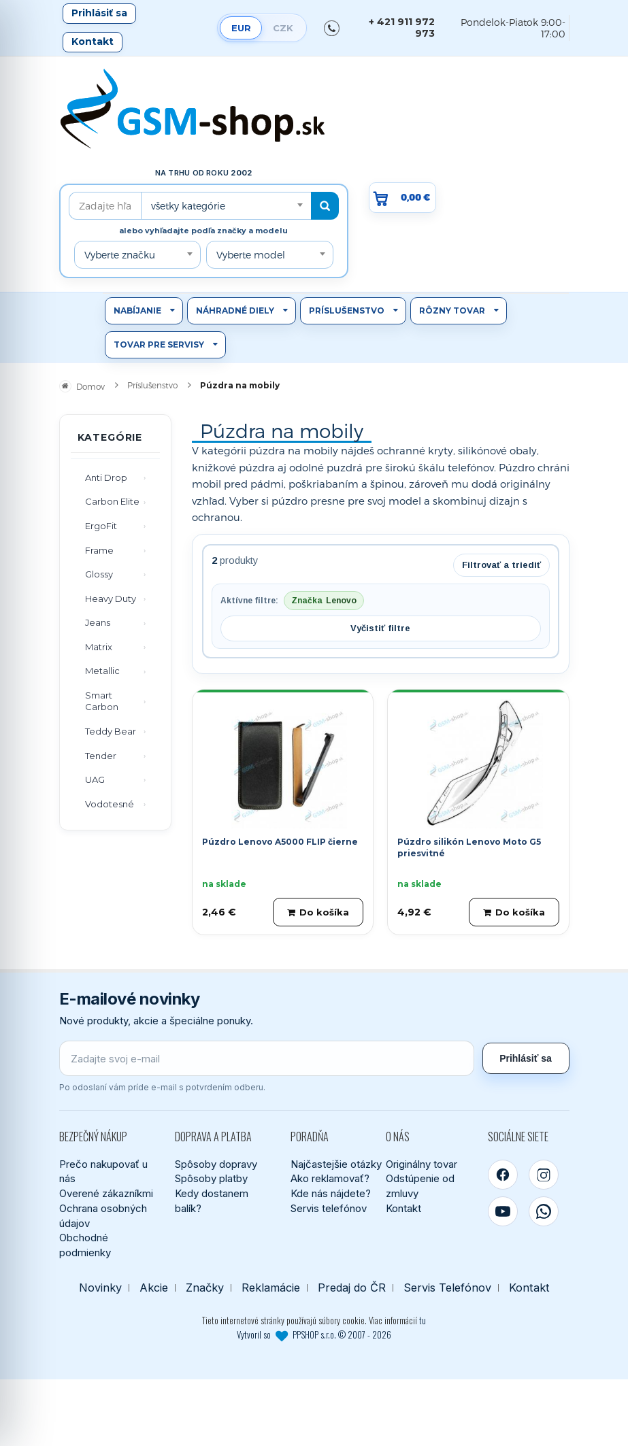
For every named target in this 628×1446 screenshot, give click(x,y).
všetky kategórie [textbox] (188, 206)
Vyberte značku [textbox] (119, 254)
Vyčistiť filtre (380, 628)
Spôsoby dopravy (216, 1164)
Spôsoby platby (211, 1178)
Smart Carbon (101, 701)
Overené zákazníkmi (106, 1193)
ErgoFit (101, 525)
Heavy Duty (110, 598)
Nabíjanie (137, 310)
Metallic (102, 670)
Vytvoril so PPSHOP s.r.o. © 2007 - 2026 (314, 1334)
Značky (205, 1288)
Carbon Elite (112, 501)
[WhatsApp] (544, 1211)
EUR (241, 27)
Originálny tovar (421, 1164)
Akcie (153, 1288)
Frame (99, 550)
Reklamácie (271, 1288)
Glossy (99, 574)
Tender (100, 755)
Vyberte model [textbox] (250, 254)
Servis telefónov (329, 1208)
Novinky (100, 1288)
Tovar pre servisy (159, 344)
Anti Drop (106, 477)
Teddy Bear (110, 731)
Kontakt (92, 41)
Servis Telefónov (447, 1288)
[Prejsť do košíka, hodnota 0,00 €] (403, 197)
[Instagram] (544, 1175)
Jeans (97, 622)
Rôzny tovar (452, 310)
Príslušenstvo (346, 310)
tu (422, 1320)
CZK (283, 27)
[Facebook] (503, 1175)
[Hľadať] (325, 206)
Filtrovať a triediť (501, 565)
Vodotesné (109, 803)
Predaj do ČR (352, 1288)
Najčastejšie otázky (336, 1164)
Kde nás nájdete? (331, 1193)
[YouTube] (503, 1211)
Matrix (98, 646)
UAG (95, 779)
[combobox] (226, 206)
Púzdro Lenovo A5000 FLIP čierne (280, 842)
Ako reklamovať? (330, 1178)
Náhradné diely (235, 310)
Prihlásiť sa (99, 13)
